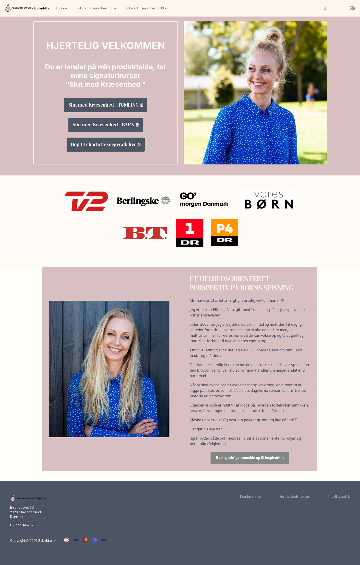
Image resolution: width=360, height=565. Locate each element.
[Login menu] (352, 8)
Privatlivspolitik (339, 496)
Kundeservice (250, 496)
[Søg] (325, 8)
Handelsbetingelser (294, 496)
